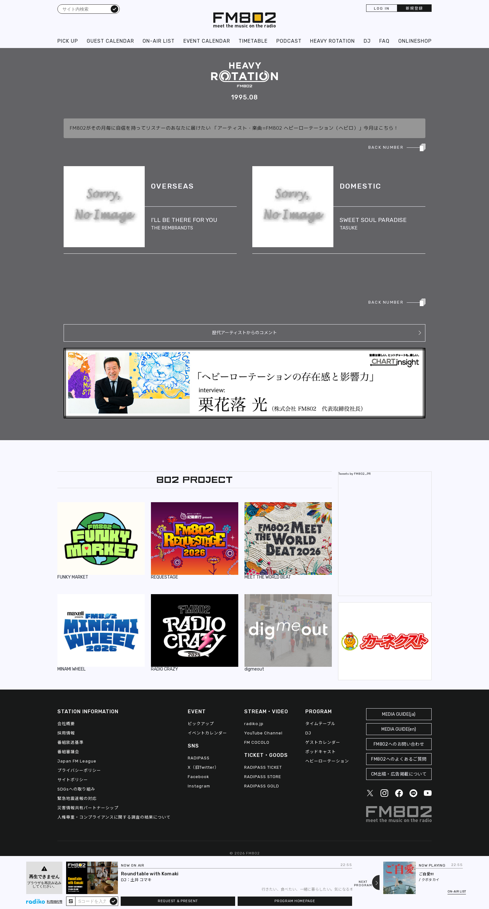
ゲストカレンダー (322, 742)
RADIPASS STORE (262, 776)
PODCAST (289, 41)
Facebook (198, 776)
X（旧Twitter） (203, 767)
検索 (114, 9)
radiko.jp (254, 723)
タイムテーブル (320, 723)
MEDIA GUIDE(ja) (398, 714)
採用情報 (66, 733)
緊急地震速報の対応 (77, 798)
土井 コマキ (141, 880)
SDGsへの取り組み (76, 789)
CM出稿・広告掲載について (399, 774)
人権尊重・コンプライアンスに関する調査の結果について (114, 817)
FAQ (384, 41)
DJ (367, 41)
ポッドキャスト (320, 751)
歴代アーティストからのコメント (244, 332)
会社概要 (66, 723)
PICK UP (67, 41)
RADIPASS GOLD (261, 786)
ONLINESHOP (415, 41)
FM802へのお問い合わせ (399, 744)
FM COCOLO (256, 742)
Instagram (199, 786)
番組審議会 (68, 751)
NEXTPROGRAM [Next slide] (363, 883)
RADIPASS (199, 758)
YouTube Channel (263, 733)
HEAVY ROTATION (332, 41)
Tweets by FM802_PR (354, 474)
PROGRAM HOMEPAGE (294, 901)
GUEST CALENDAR (110, 41)
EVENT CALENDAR (206, 41)
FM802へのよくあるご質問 (398, 759)
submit (113, 901)
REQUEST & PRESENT (178, 901)
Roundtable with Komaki (150, 874)
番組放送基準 (70, 742)
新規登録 (414, 8)
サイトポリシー (72, 779)
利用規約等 (54, 902)
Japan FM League (76, 761)
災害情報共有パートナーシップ (88, 808)
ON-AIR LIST (159, 41)
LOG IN (382, 8)
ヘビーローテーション (327, 761)
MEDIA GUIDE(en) (398, 729)
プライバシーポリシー (79, 770)
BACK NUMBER (386, 147)
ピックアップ (201, 723)
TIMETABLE (253, 41)
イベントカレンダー (207, 733)
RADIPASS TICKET (263, 767)
